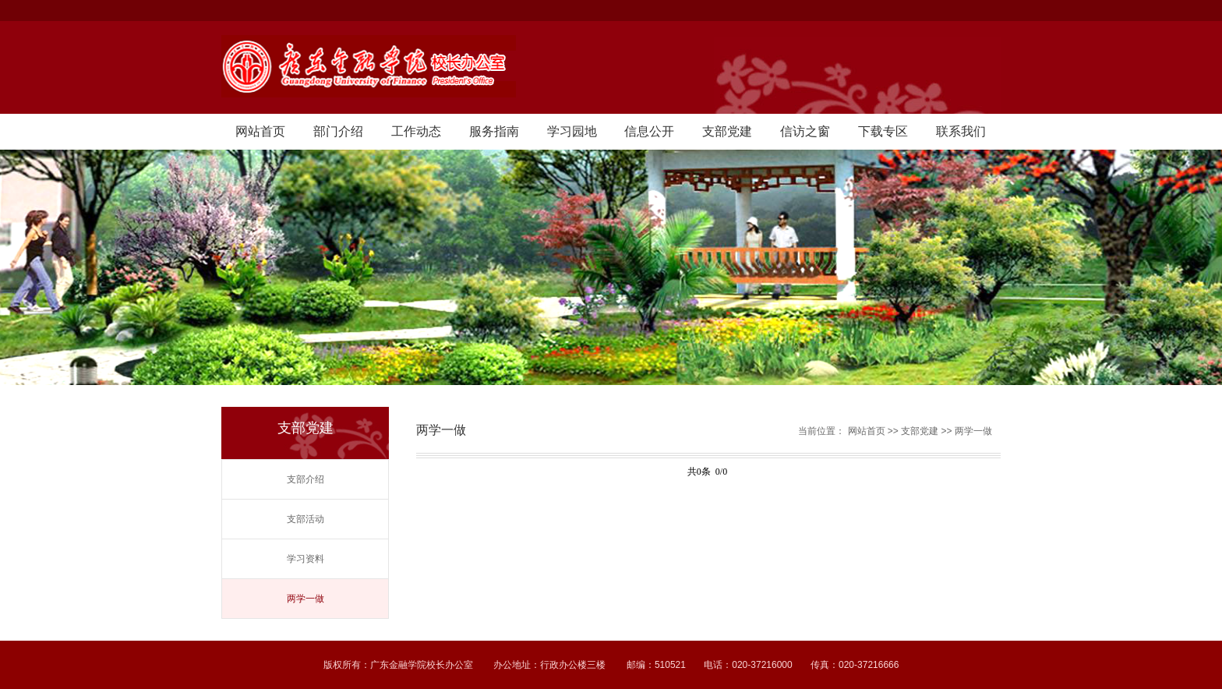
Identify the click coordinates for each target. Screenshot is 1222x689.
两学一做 (305, 598)
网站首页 (260, 131)
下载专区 (883, 131)
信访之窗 (805, 131)
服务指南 (494, 131)
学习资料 (305, 558)
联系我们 (961, 131)
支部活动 (305, 519)
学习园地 (572, 131)
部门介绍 (338, 131)
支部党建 (727, 131)
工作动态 (416, 131)
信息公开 (649, 131)
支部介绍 (305, 479)
